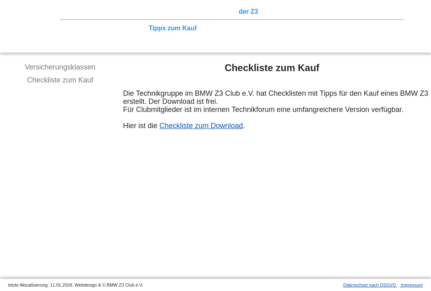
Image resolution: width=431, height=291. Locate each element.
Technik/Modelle (94, 28)
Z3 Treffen (107, 11)
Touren (137, 11)
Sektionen (219, 11)
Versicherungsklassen (60, 67)
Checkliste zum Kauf (60, 80)
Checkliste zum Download (201, 126)
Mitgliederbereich (362, 11)
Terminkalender (176, 11)
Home (79, 11)
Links (322, 11)
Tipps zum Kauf (173, 28)
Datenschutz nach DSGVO (370, 285)
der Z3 (248, 11)
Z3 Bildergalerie (286, 11)
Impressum (411, 285)
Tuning (133, 28)
